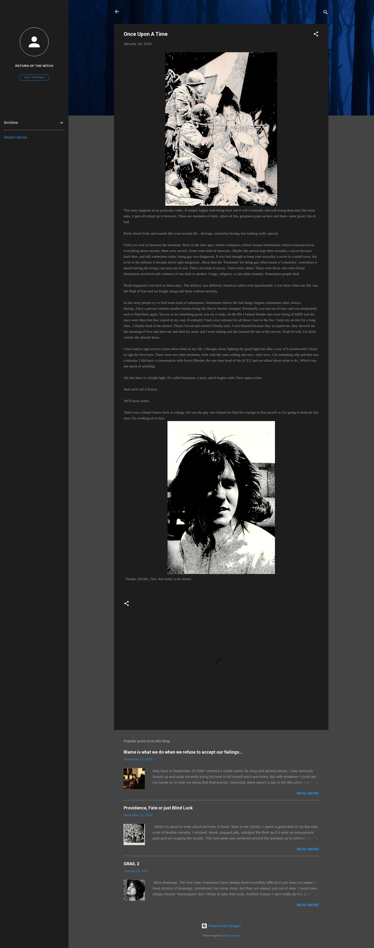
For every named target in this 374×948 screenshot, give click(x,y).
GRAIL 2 (131, 863)
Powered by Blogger (221, 926)
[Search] (325, 13)
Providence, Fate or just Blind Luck (158, 807)
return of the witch (34, 66)
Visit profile (34, 77)
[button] (316, 34)
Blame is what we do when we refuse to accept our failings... (183, 752)
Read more (308, 793)
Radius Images (231, 935)
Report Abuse (15, 137)
